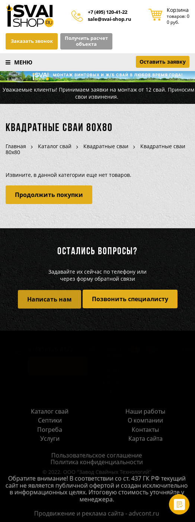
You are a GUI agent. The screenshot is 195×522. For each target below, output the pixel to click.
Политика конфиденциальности (93, 463)
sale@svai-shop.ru (109, 19)
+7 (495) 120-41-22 (107, 12)
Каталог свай (49, 412)
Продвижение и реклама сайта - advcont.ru (93, 514)
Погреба (49, 430)
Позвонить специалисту (130, 299)
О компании (145, 421)
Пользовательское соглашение (93, 456)
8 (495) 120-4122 (47, 350)
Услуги (50, 440)
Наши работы (145, 412)
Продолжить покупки (49, 195)
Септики (50, 421)
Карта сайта (145, 440)
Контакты (145, 430)
